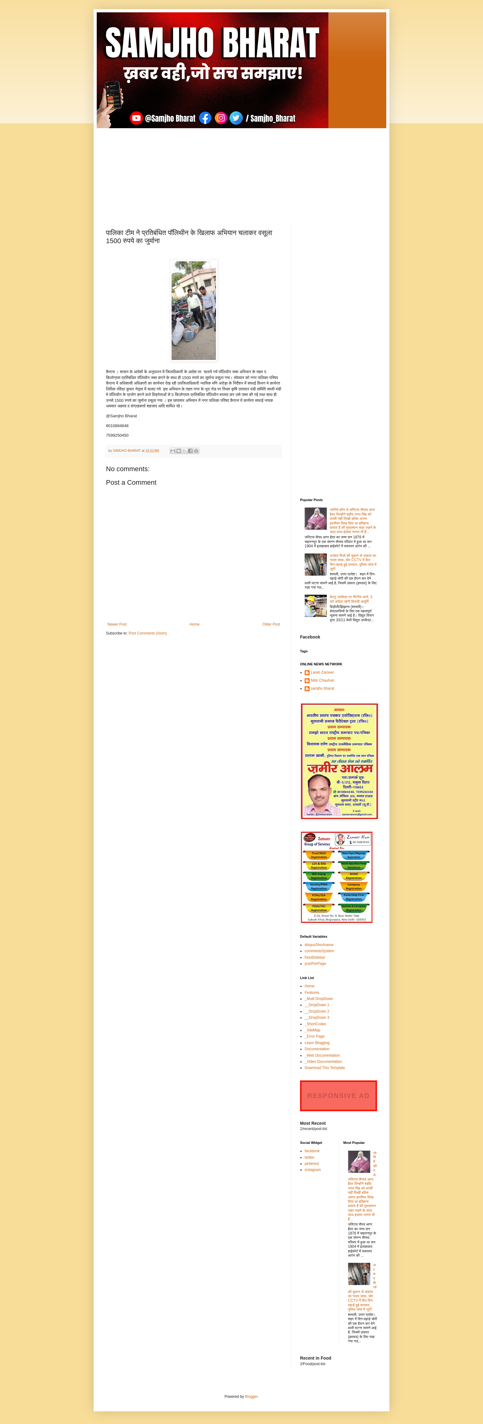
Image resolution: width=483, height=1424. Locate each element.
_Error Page (315, 1036)
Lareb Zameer (322, 672)
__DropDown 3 (317, 1017)
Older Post (271, 624)
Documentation (317, 1049)
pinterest (312, 1163)
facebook (312, 1151)
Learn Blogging (317, 1043)
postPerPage (315, 963)
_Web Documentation (322, 1055)
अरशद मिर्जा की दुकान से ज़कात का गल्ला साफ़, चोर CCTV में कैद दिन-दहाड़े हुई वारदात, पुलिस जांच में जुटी (353, 562)
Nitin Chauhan (322, 680)
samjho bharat (322, 688)
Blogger (251, 1396)
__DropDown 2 (317, 1011)
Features (312, 992)
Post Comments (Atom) (147, 633)
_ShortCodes (315, 1024)
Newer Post (117, 624)
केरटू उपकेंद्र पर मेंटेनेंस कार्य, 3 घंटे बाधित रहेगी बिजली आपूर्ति (351, 599)
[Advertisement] (241, 171)
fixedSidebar (315, 957)
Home (195, 624)
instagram (313, 1170)
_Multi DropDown (319, 999)
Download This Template (325, 1068)
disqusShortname (319, 945)
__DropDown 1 (317, 1005)
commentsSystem (319, 951)
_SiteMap (312, 1030)
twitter (310, 1157)
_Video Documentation (323, 1061)
